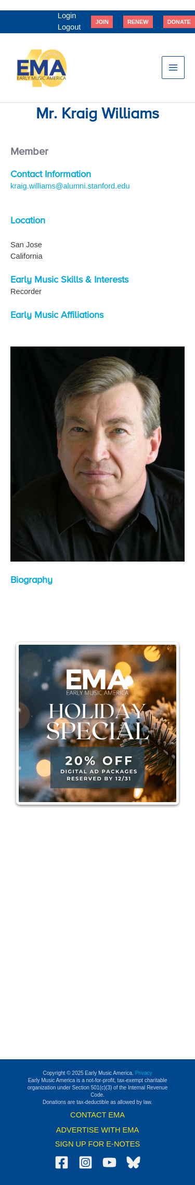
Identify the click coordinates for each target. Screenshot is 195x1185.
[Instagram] (86, 1162)
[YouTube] (109, 1162)
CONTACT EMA (97, 1115)
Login (67, 15)
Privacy (143, 1073)
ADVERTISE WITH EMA (97, 1130)
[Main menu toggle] (173, 67)
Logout (69, 27)
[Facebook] (62, 1162)
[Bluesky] (133, 1162)
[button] (102, 22)
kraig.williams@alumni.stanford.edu (70, 186)
